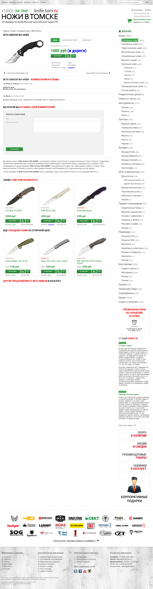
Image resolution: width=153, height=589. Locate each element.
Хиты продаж (44, 569)
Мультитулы (127, 176)
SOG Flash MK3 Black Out (16, 73)
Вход (148, 10)
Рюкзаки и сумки (129, 224)
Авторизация (80, 557)
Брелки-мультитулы (131, 187)
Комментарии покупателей (50, 557)
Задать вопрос (45, 571)
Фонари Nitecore (129, 156)
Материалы (127, 272)
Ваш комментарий (12, 122)
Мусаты (125, 135)
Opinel (127, 79)
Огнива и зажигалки (131, 216)
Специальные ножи (131, 56)
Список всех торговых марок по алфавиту (76, 540)
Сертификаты (126, 293)
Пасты (124, 140)
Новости (12, 2)
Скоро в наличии (128, 301)
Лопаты (125, 111)
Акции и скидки (45, 566)
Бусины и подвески (131, 252)
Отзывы (43, 2)
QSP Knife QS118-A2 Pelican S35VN (89, 262)
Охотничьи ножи (129, 44)
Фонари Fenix (128, 152)
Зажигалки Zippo (128, 289)
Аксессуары (127, 168)
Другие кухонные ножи (134, 82)
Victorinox (128, 68)
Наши (128, 338)
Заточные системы (130, 131)
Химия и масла (129, 268)
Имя (7, 118)
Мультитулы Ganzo (132, 180)
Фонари (123, 147)
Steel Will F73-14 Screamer (98, 73)
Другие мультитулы (132, 184)
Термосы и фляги (130, 220)
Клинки (125, 276)
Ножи (122, 35)
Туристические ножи (131, 48)
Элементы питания (131, 164)
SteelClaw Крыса (84, 210)
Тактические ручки (130, 191)
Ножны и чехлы (127, 98)
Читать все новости (128, 425)
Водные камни (128, 124)
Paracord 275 (128, 236)
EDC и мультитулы (129, 172)
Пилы (124, 115)
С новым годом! (125, 346)
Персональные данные (48, 562)
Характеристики (69, 40)
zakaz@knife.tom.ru (90, 172)
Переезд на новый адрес (129, 394)
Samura (127, 75)
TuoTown (128, 71)
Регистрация (137, 10)
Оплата (19, 2)
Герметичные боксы (131, 208)
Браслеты (126, 256)
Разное (125, 143)
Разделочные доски (130, 94)
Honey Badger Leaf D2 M (16, 261)
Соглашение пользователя (50, 559)
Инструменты (126, 103)
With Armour (36, 31)
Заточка (123, 119)
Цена (55, 40)
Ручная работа (128, 90)
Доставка (27, 2)
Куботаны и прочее (131, 195)
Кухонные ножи (129, 64)
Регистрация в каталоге (85, 559)
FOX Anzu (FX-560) (13, 210)
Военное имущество (131, 212)
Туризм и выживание (130, 203)
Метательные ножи (131, 52)
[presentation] (80, 140)
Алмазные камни (130, 128)
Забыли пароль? (82, 562)
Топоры (125, 107)
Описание (86, 40)
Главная (4, 2)
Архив (122, 297)
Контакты (35, 2)
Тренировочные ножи (132, 86)
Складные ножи (130, 40)
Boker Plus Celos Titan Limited (54, 261)
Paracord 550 (128, 240)
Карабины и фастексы (132, 248)
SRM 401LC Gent (48, 210)
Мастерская (125, 264)
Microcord (126, 244)
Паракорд (124, 232)
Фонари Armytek (129, 160)
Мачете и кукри (129, 60)
